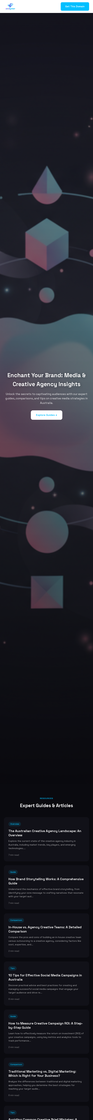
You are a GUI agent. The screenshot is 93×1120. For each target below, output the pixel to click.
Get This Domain (75, 6)
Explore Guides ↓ (46, 415)
